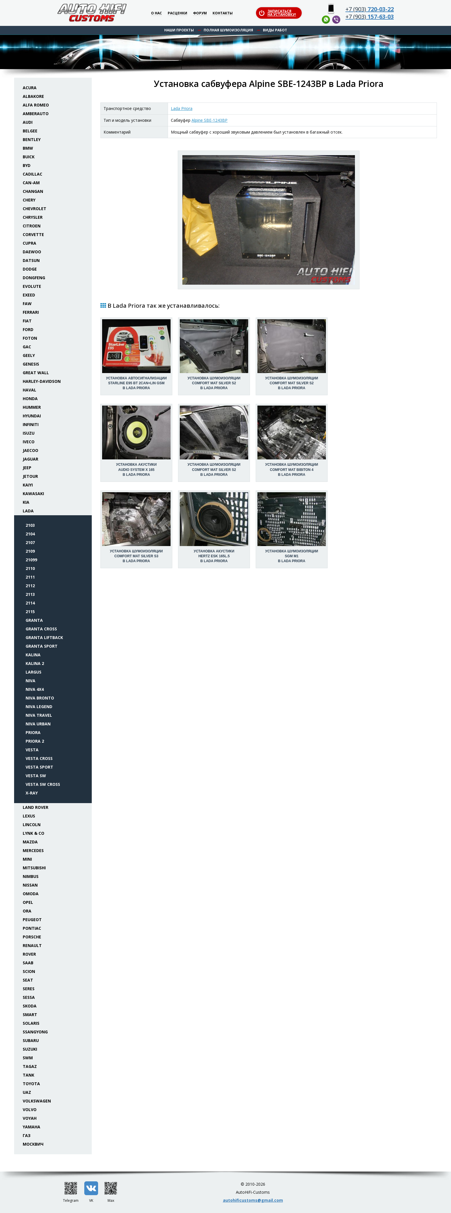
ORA (27, 911)
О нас (156, 13)
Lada (28, 511)
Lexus (29, 816)
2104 (30, 534)
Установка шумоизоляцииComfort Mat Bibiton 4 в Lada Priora (291, 469)
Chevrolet (34, 208)
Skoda (30, 1006)
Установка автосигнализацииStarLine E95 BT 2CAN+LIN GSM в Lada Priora (136, 383)
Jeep (27, 467)
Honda (30, 398)
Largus (33, 672)
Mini (27, 859)
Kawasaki (33, 493)
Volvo (30, 1109)
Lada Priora (181, 108)
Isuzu (29, 433)
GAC (27, 346)
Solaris (31, 1023)
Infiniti (31, 424)
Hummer (32, 407)
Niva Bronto (40, 698)
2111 (30, 577)
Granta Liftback (44, 637)
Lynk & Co (33, 833)
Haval (29, 390)
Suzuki (30, 1049)
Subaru (31, 1040)
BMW (28, 148)
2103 (30, 525)
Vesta (32, 749)
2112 (30, 585)
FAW (27, 303)
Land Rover (35, 807)
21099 (31, 559)
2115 (30, 611)
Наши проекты (179, 30)
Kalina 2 (35, 663)
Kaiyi (28, 485)
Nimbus (31, 876)
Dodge (30, 269)
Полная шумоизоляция (228, 30)
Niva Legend (39, 706)
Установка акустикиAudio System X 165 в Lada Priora (136, 469)
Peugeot (32, 919)
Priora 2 (35, 741)
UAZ (27, 1092)
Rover (29, 954)
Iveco (29, 441)
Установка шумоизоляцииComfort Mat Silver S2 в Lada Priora (214, 383)
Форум (200, 13)
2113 (30, 594)
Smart (30, 1014)
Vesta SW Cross (43, 784)
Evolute (32, 286)
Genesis (31, 364)
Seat (28, 980)
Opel (28, 902)
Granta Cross (41, 629)
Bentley (32, 139)
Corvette (33, 234)
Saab (28, 962)
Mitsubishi (34, 867)
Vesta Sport (39, 767)
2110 (30, 568)
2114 (30, 603)
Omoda (31, 893)
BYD (26, 165)
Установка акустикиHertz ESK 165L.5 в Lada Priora (214, 556)
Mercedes (33, 850)
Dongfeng (34, 277)
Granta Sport (42, 646)
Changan (33, 191)
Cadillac (32, 174)
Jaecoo (30, 450)
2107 (30, 542)
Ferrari (31, 312)
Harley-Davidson (42, 381)
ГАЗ (26, 1135)
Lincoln (32, 824)
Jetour (30, 476)
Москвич (33, 1144)
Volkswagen (37, 1101)
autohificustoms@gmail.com (253, 1200)
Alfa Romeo (36, 105)
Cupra (29, 243)
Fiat (27, 321)
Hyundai (32, 416)
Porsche (32, 937)
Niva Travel (39, 715)
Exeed (29, 295)
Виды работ (275, 30)
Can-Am (31, 182)
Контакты (223, 13)
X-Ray (32, 793)
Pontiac (32, 928)
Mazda (30, 842)
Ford (28, 329)
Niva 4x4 (35, 689)
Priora (33, 732)
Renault (32, 945)
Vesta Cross (39, 758)
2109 (30, 551)
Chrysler (33, 217)
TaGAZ (30, 1066)
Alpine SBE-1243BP (210, 120)
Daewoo (32, 251)
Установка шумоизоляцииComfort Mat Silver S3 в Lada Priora (136, 556)
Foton (30, 338)
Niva (30, 680)
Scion (29, 971)
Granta (34, 620)
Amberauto (36, 113)
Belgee (30, 131)
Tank (28, 1075)
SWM (28, 1057)
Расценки (177, 13)
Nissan (30, 885)
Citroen (32, 226)
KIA (26, 502)
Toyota (31, 1083)
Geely (29, 355)
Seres (29, 988)
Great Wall (36, 372)
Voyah (30, 1118)
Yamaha (31, 1127)
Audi (28, 122)
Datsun (31, 260)
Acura (30, 87)
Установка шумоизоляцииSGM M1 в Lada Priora (291, 556)
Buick (29, 156)
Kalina (33, 654)
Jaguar (30, 459)
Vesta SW (36, 775)
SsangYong (35, 1032)
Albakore (33, 96)
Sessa (29, 997)
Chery (29, 200)
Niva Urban (38, 724)
